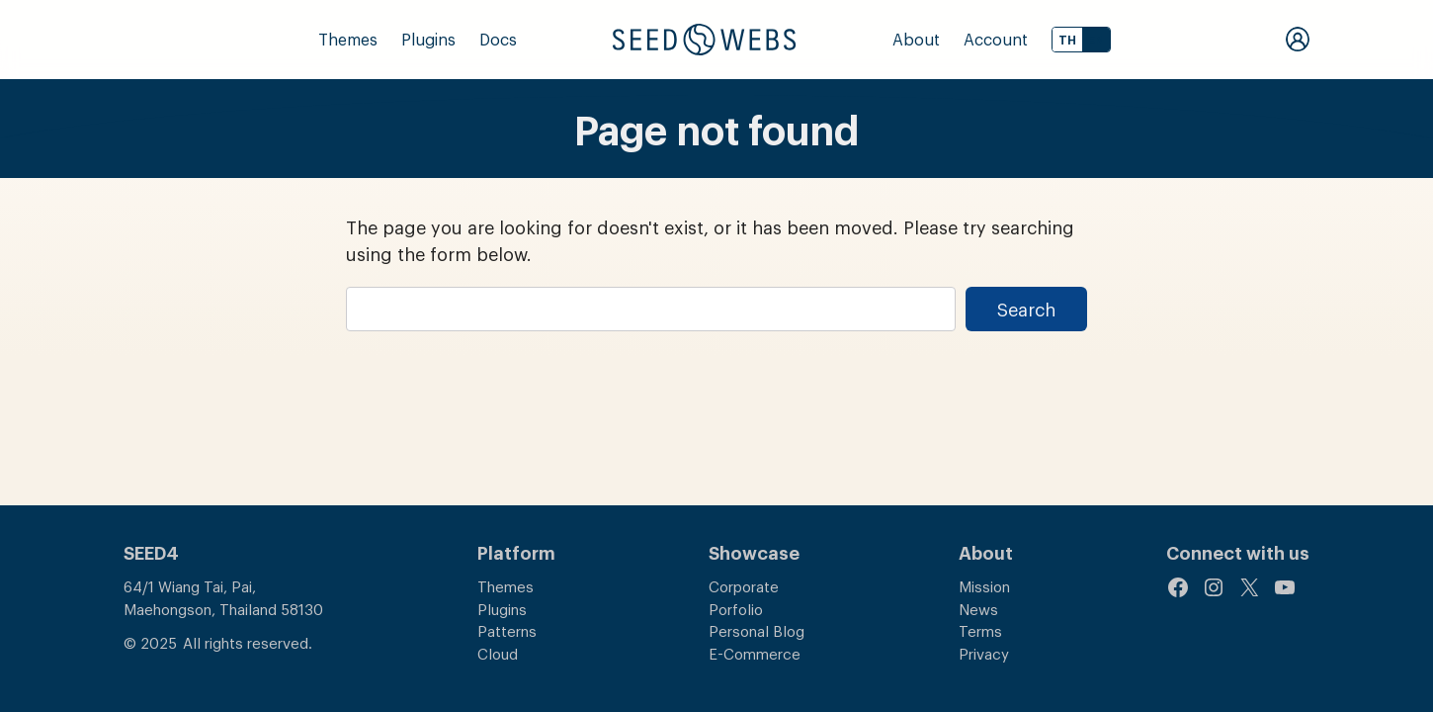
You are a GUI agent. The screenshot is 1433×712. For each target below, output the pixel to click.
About (916, 39)
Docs (498, 39)
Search (1026, 309)
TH (1067, 39)
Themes (348, 39)
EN (1096, 39)
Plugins (428, 39)
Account (996, 39)
